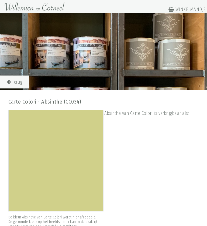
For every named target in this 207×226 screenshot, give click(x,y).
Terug (14, 82)
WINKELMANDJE (187, 9)
